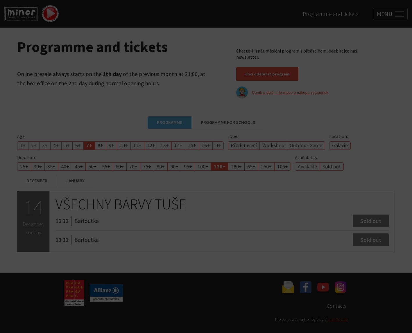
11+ (137, 145)
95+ (188, 166)
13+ (165, 145)
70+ (133, 166)
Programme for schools (228, 122)
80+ (161, 166)
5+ (67, 145)
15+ (192, 145)
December (36, 180)
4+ (56, 145)
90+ (174, 166)
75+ (147, 166)
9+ (111, 145)
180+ (236, 166)
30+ (38, 166)
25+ (24, 166)
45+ (79, 166)
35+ (51, 166)
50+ (92, 166)
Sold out (332, 166)
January (75, 180)
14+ (178, 145)
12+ (151, 145)
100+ (203, 166)
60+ (120, 166)
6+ (78, 145)
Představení (244, 145)
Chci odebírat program (267, 74)
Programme (169, 122)
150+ (266, 166)
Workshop (273, 145)
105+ (282, 166)
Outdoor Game (306, 145)
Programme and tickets (331, 13)
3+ (45, 145)
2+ (34, 145)
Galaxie (340, 145)
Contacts (336, 306)
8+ (100, 145)
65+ (251, 166)
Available (307, 166)
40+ (65, 166)
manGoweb (338, 319)
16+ (206, 145)
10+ (124, 145)
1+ (23, 145)
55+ (106, 166)
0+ (218, 145)
